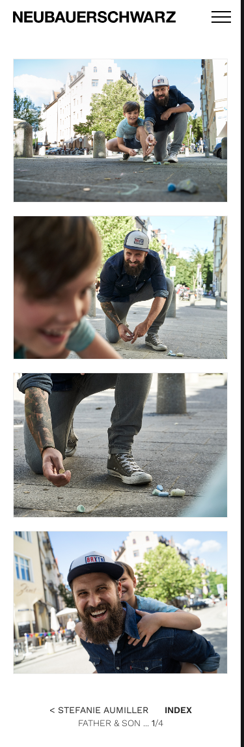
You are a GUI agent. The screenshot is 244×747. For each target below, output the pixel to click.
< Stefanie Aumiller (98, 710)
